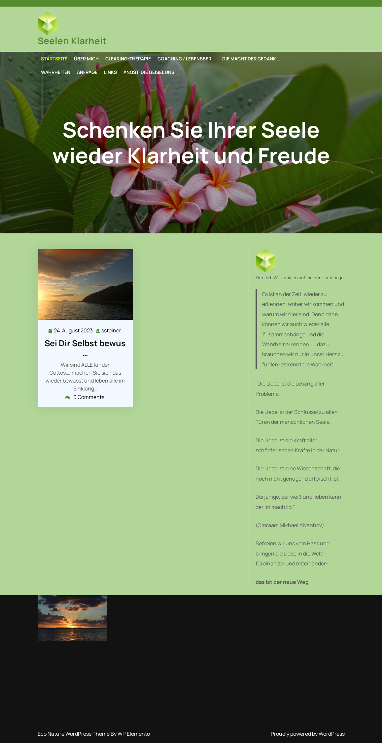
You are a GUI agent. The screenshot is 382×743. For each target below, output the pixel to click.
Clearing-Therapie (128, 58)
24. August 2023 (73, 330)
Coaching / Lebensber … (186, 58)
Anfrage (87, 72)
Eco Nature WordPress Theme (74, 733)
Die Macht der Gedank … (251, 58)
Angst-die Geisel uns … (151, 72)
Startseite (54, 58)
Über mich (86, 58)
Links (110, 72)
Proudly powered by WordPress (308, 733)
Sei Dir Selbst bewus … (85, 348)
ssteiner (111, 330)
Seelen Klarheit (72, 40)
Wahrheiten (55, 72)
